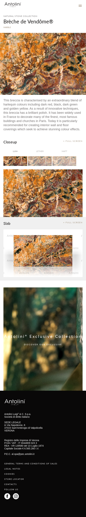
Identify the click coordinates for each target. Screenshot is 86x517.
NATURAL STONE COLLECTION (20, 16)
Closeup (10, 142)
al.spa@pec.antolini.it (23, 454)
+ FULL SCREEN (73, 141)
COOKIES (9, 474)
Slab (6, 223)
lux (15, 151)
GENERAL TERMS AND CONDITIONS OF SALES (30, 463)
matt (64, 151)
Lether (40, 151)
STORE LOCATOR (14, 479)
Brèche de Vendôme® (28, 21)
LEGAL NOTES (12, 468)
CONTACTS (10, 484)
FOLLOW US (11, 489)
